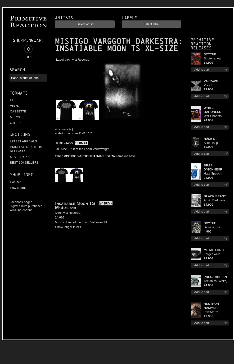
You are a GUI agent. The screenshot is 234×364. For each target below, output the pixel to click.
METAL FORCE (215, 250)
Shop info (21, 174)
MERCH (15, 117)
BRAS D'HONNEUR (213, 167)
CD (12, 100)
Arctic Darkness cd (214, 201)
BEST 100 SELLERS (24, 162)
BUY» (83, 143)
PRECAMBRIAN (215, 277)
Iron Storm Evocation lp (212, 312)
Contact (15, 182)
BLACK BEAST (215, 196)
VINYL (14, 105)
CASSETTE (18, 111)
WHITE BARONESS (212, 110)
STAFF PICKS (20, 157)
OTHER (15, 123)
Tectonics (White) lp (215, 281)
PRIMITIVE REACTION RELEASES (26, 149)
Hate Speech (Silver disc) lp (213, 174)
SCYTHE (210, 54)
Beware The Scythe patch (212, 227)
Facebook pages (20, 202)
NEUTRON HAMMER (211, 306)
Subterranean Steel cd (213, 59)
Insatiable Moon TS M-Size (75, 205)
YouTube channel (21, 210)
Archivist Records (77, 59)
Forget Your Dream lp (212, 254)
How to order (18, 187)
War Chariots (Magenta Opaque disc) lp (216, 116)
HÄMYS (209, 139)
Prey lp (208, 85)
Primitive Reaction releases (202, 43)
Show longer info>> (68, 227)
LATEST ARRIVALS (23, 141)
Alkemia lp (211, 143)
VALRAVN (211, 81)
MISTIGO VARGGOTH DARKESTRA (116, 41)
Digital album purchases (25, 206)
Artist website (63, 129)
